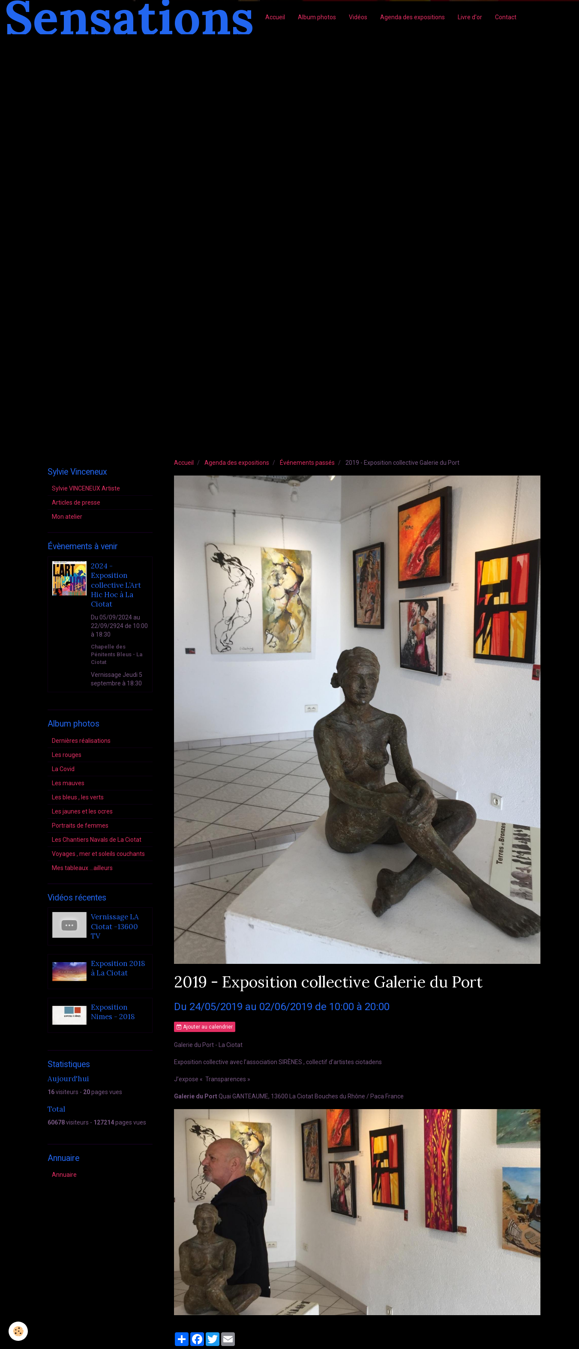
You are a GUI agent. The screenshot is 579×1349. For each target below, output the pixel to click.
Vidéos (358, 17)
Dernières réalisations (81, 740)
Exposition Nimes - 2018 (113, 1011)
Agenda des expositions (412, 17)
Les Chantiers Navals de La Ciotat (96, 839)
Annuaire (64, 1174)
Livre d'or (470, 17)
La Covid (63, 769)
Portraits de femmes (80, 825)
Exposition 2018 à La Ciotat (118, 968)
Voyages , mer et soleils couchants (98, 853)
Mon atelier (67, 516)
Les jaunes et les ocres (82, 811)
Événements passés (307, 462)
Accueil (275, 17)
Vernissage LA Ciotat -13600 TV (115, 926)
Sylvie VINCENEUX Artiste (86, 488)
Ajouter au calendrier (205, 1027)
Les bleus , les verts (78, 797)
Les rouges (66, 754)
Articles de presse (76, 502)
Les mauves (68, 783)
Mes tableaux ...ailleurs (82, 867)
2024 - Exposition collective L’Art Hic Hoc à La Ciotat (116, 585)
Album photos (317, 17)
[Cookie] (18, 1331)
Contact (505, 17)
